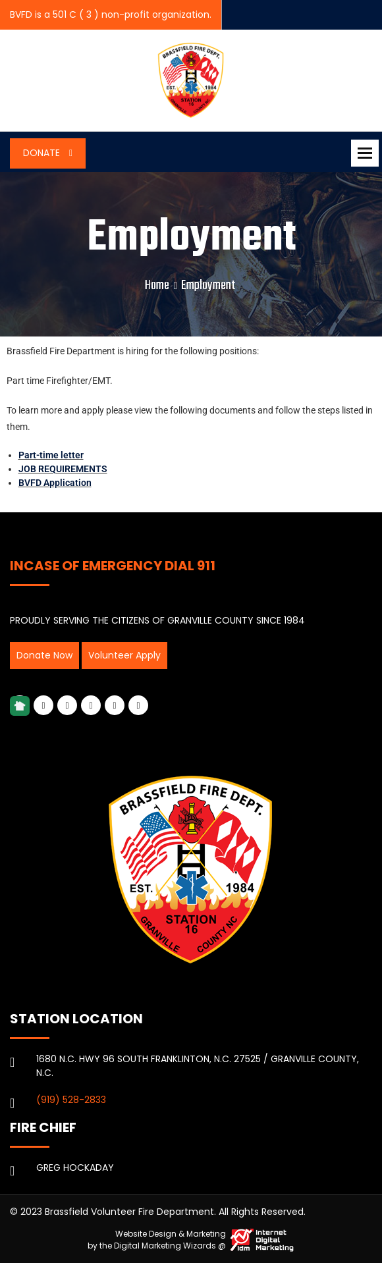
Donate (43, 152)
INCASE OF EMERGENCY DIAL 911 (112, 565)
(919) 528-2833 (71, 1099)
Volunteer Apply (124, 655)
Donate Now (44, 655)
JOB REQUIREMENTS (62, 469)
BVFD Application (55, 482)
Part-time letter (51, 455)
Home (157, 285)
